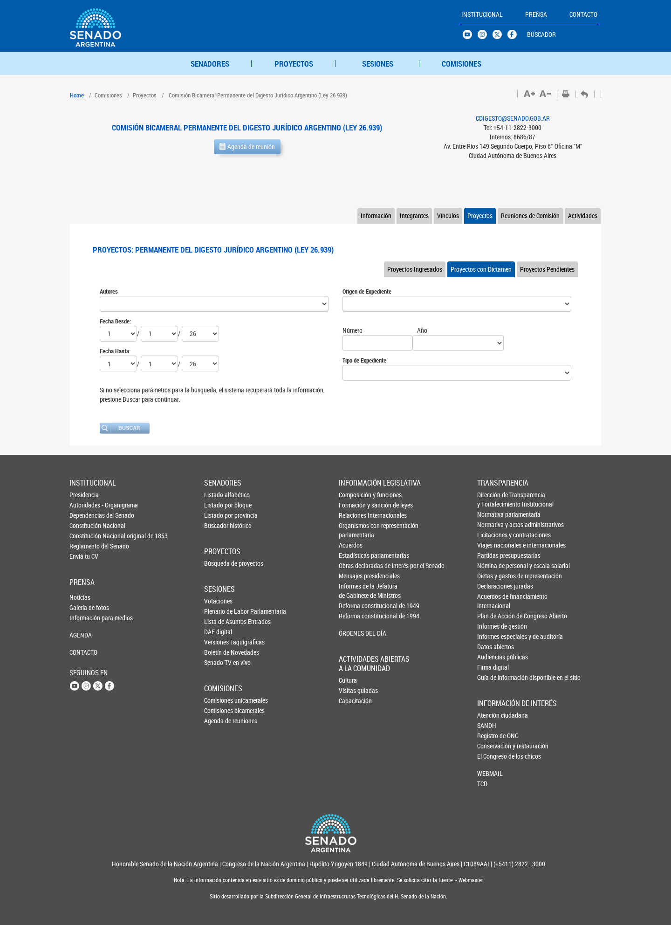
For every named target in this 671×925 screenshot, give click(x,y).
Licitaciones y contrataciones (492, 534)
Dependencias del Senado (84, 515)
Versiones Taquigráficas (219, 641)
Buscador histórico (219, 525)
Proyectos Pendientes (547, 269)
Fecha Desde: (115, 321)
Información (376, 215)
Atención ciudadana (492, 715)
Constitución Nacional (84, 525)
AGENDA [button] (80, 634)
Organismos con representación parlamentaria (354, 530)
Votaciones (218, 600)
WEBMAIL (490, 773)
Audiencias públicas (492, 656)
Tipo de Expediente (364, 360)
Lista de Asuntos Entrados (219, 621)
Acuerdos (351, 545)
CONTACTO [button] (583, 14)
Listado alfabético (219, 494)
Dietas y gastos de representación (492, 575)
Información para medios (84, 617)
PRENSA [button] (536, 14)
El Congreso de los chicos (492, 756)
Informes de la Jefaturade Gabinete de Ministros (354, 591)
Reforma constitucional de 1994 (354, 615)
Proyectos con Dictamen (481, 269)
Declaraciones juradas (492, 586)
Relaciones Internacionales (354, 515)
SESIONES (377, 63)
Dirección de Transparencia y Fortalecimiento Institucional (492, 499)
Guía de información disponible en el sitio (492, 677)
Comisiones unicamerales (219, 700)
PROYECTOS (293, 63)
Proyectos (480, 215)
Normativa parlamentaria (492, 514)
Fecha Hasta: (115, 351)
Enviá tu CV (83, 556)
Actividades (582, 215)
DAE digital (218, 631)
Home (77, 95)
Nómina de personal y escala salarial (492, 565)
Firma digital (492, 667)
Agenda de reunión (247, 146)
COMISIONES (461, 63)
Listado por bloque (219, 504)
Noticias (79, 597)
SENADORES (210, 63)
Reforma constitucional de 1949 (354, 605)
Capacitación (354, 700)
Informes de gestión (492, 626)
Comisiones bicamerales (219, 710)
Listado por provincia (219, 515)
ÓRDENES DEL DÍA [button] (354, 633)
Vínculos (448, 215)
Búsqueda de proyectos (219, 563)
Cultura (348, 680)
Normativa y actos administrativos (492, 524)
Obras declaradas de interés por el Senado (354, 565)
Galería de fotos (84, 607)
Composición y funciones (354, 494)
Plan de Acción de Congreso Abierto (492, 615)
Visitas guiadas (354, 690)
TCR (482, 783)
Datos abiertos (492, 646)
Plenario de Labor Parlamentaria (219, 611)
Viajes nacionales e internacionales (492, 545)
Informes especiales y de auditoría (492, 636)
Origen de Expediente (366, 291)
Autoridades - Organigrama (84, 504)
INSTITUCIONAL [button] (482, 14)
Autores (109, 291)
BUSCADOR (541, 34)
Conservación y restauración (492, 745)
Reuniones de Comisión (530, 215)
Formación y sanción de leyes (354, 504)
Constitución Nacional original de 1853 (84, 535)
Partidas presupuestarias (492, 555)
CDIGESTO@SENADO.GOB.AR (513, 118)
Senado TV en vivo (219, 662)
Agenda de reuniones (219, 720)
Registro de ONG (492, 735)
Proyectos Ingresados (414, 269)
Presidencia (84, 494)
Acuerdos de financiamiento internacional (492, 601)
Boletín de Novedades (219, 652)
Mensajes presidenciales (354, 575)
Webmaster (470, 880)
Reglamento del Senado (84, 545)
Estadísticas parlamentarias (354, 555)
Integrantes (414, 215)
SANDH (486, 725)
